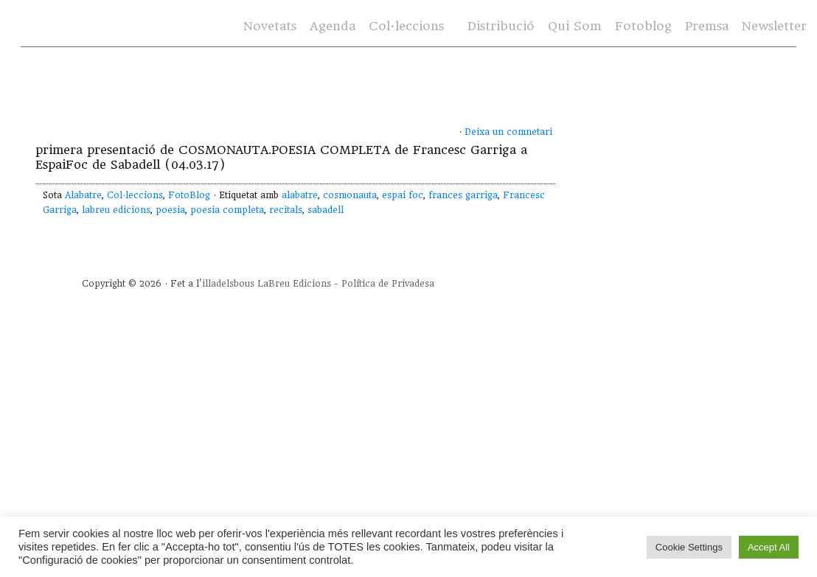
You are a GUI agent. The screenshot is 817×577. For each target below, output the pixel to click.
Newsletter (774, 26)
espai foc (402, 195)
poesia (170, 210)
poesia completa (227, 210)
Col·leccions (406, 26)
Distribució (501, 26)
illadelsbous (228, 284)
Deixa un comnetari (508, 132)
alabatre (300, 195)
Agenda (332, 26)
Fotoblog (643, 26)
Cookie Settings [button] (689, 547)
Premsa (707, 26)
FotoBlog (189, 195)
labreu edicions (116, 210)
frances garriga (463, 195)
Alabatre (83, 195)
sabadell (325, 210)
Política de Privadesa (387, 284)
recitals (285, 210)
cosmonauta (350, 195)
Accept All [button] (769, 547)
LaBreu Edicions (294, 284)
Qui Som (575, 26)
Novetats (269, 26)
